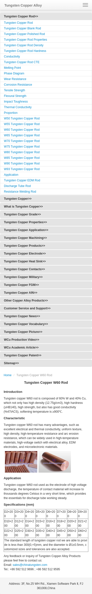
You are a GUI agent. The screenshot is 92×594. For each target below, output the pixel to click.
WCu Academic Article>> (21, 347)
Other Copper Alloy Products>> (26, 300)
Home (8, 375)
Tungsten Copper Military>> (23, 277)
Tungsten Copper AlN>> (20, 292)
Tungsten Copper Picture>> (23, 332)
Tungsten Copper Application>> (26, 230)
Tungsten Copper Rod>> (21, 16)
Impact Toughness (16, 101)
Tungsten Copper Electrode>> (25, 253)
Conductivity (12, 56)
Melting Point (12, 68)
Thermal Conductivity (18, 107)
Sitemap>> (11, 363)
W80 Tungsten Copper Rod (21, 152)
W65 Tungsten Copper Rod (21, 135)
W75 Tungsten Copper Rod (21, 146)
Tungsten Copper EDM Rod (22, 180)
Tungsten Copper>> (17, 198)
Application (11, 174)
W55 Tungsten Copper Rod (21, 124)
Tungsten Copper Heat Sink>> (25, 261)
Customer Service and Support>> (27, 308)
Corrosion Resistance (18, 84)
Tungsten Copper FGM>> (21, 285)
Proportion (10, 113)
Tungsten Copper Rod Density (23, 45)
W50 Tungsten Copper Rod (21, 118)
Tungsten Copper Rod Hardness (25, 51)
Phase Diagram (14, 73)
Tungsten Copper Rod (18, 22)
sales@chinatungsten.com (29, 565)
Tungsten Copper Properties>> (25, 222)
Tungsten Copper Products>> (24, 245)
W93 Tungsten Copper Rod (21, 169)
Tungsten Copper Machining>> (25, 238)
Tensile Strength (14, 90)
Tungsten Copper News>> (22, 316)
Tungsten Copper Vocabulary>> (26, 324)
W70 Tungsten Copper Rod (21, 141)
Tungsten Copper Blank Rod (22, 28)
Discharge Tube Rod (17, 186)
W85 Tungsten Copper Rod (21, 158)
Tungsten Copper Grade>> (22, 214)
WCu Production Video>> (21, 339)
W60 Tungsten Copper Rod (21, 129)
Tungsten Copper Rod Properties (25, 39)
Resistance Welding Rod (20, 191)
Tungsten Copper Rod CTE (21, 62)
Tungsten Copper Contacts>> (24, 269)
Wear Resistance (15, 79)
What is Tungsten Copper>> (23, 206)
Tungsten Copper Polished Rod (24, 34)
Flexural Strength (15, 96)
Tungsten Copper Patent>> (22, 355)
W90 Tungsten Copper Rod (21, 163)
